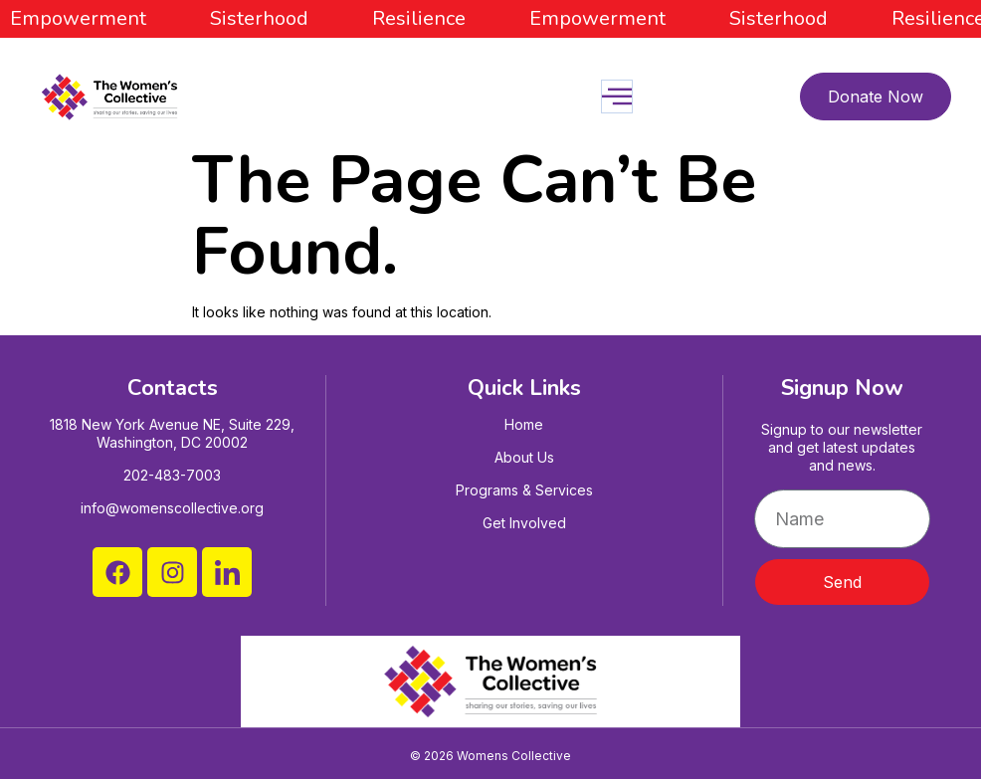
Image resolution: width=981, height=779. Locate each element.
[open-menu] (617, 96)
